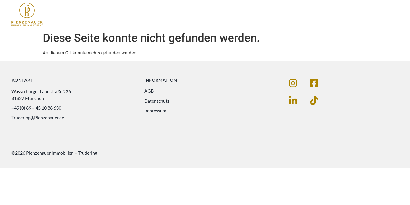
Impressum (155, 110)
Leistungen (324, 15)
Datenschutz (156, 100)
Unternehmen (369, 15)
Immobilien (283, 15)
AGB (149, 90)
